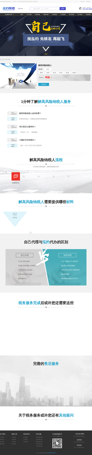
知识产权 (14, 441)
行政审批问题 (39, 443)
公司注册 (29, 14)
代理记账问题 (39, 439)
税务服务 (8, 59)
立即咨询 (43, 84)
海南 (21, 8)
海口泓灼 (2, 59)
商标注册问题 (39, 441)
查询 (62, 8)
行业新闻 (63, 14)
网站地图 (2, 443)
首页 (21, 14)
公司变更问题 (39, 446)
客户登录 (82, 1)
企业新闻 (25, 437)
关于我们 (80, 14)
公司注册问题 (39, 437)
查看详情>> (53, 345)
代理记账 (37, 14)
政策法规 (25, 441)
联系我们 (88, 1)
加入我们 (2, 441)
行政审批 (54, 14)
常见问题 (71, 14)
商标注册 (46, 14)
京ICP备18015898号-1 (51, 452)
